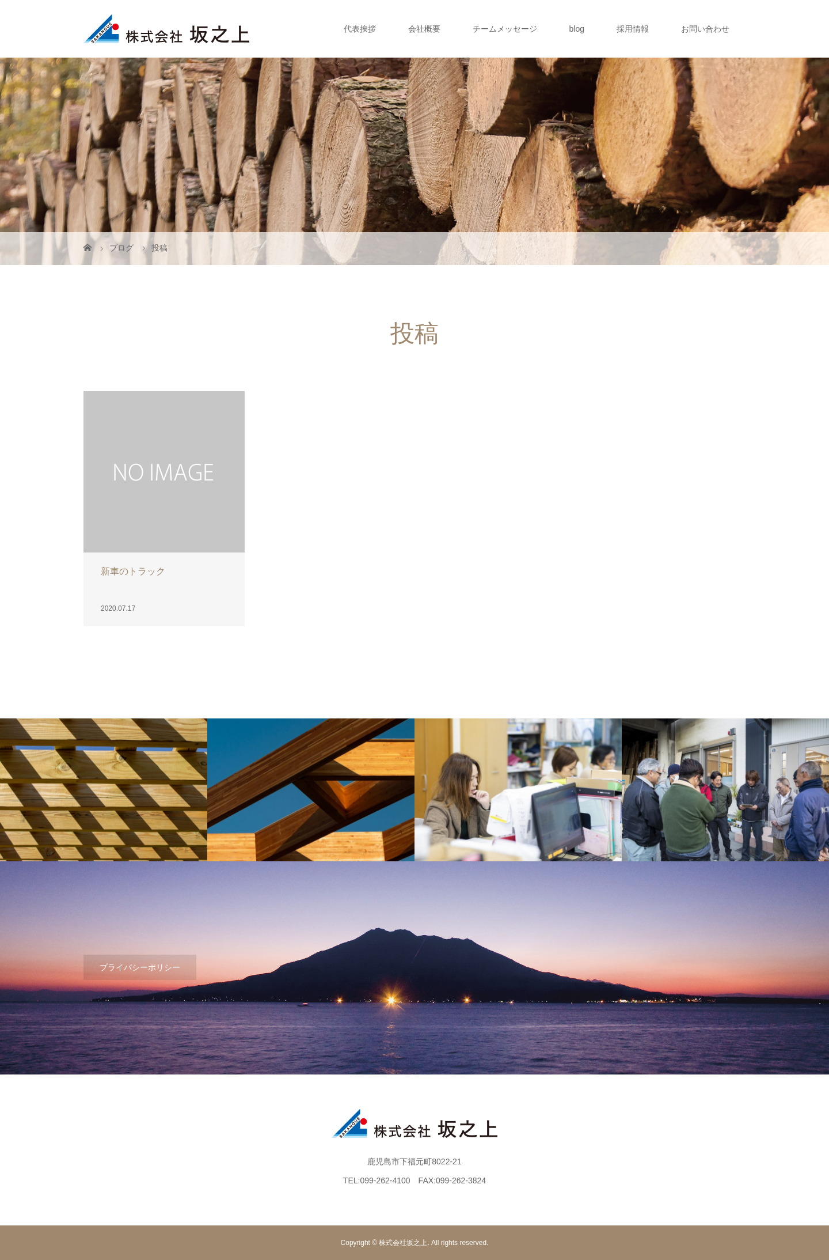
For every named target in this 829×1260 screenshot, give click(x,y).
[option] (103, 790)
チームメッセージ (505, 28)
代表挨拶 (360, 28)
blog (576, 28)
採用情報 (633, 28)
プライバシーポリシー (140, 967)
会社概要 (424, 28)
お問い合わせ (705, 28)
